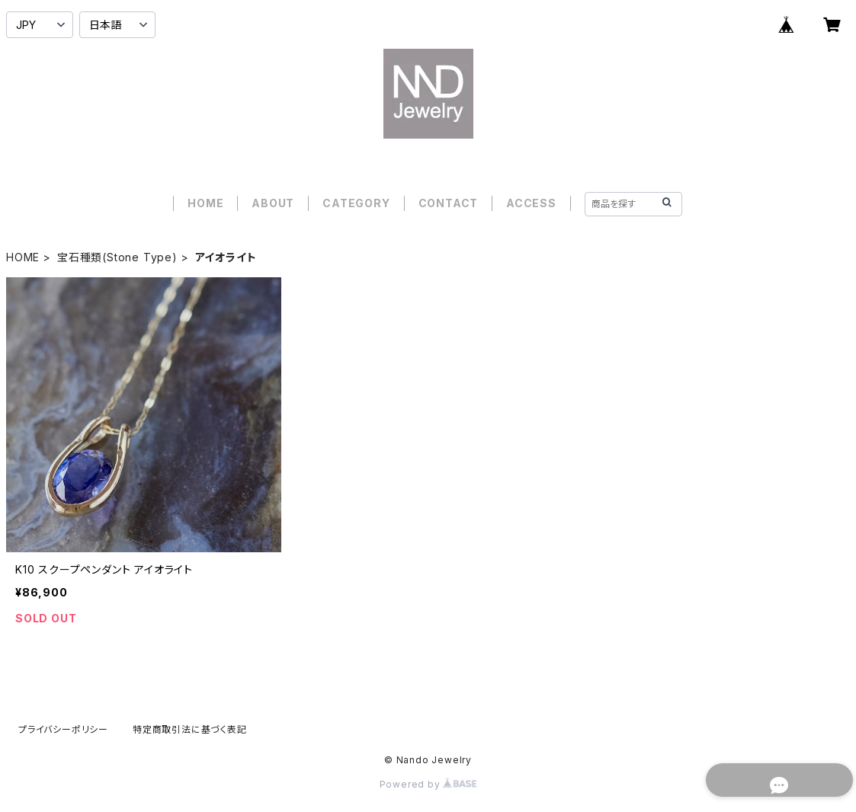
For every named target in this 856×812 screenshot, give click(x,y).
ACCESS (531, 203)
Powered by (428, 784)
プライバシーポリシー (63, 729)
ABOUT (273, 203)
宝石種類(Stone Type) (117, 257)
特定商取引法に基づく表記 (190, 729)
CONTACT (448, 203)
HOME (205, 203)
